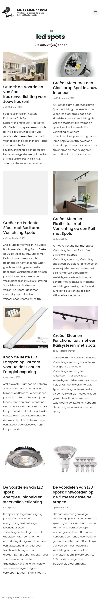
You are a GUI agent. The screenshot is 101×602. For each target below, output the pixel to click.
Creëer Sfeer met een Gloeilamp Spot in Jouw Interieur (75, 87)
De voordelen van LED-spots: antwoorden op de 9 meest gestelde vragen (74, 495)
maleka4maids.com (32, 10)
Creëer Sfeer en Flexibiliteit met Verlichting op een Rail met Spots (74, 226)
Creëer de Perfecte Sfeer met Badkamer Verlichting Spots (22, 227)
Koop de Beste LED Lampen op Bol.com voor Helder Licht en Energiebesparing (21, 364)
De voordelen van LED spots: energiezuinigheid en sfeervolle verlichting (23, 495)
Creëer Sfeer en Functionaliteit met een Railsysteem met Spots (74, 340)
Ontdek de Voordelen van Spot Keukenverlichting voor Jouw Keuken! (24, 94)
